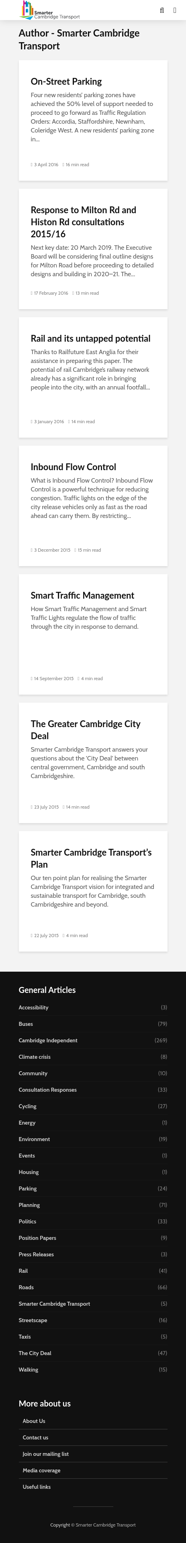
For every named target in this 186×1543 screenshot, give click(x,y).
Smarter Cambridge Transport (54, 1303)
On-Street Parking (66, 81)
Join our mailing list (46, 1453)
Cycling (28, 1106)
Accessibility (34, 1007)
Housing (29, 1172)
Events (27, 1155)
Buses (26, 1023)
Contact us (36, 1437)
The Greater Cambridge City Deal (86, 729)
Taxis (25, 1336)
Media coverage (42, 1470)
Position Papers (37, 1237)
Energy (27, 1122)
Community (33, 1073)
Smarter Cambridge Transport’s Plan (91, 858)
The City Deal (35, 1353)
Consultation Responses (48, 1089)
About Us (34, 1421)
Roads (26, 1287)
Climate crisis (35, 1056)
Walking (29, 1369)
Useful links (37, 1486)
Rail (23, 1270)
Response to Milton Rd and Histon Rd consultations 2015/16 (84, 221)
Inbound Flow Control (74, 466)
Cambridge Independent (48, 1040)
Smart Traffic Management (83, 595)
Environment (34, 1139)
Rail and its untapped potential (91, 338)
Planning (29, 1205)
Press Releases (36, 1254)
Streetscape (33, 1320)
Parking (28, 1188)
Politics (28, 1221)
